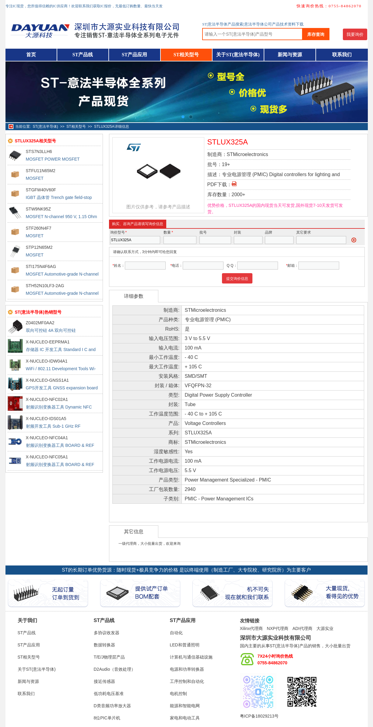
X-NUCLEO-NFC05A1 (47, 456)
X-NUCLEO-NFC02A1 (47, 399)
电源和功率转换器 (187, 669)
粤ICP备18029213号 (259, 716)
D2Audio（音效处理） (115, 669)
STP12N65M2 (39, 247)
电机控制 (178, 693)
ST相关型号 (186, 54)
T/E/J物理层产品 (109, 657)
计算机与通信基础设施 (191, 657)
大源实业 (324, 628)
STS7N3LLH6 (39, 151)
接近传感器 (104, 681)
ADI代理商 (302, 628)
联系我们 (342, 54)
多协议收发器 (106, 632)
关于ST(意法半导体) (237, 54)
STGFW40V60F (41, 189)
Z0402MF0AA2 (40, 322)
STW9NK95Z (38, 209)
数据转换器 (104, 644)
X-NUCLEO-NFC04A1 (47, 437)
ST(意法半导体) (45, 126)
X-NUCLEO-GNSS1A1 (47, 380)
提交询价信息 (237, 279)
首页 (31, 54)
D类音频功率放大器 (112, 705)
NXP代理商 (277, 628)
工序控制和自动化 (187, 681)
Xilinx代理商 (251, 628)
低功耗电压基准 (109, 693)
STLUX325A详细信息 (111, 126)
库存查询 (315, 34)
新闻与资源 (290, 54)
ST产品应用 (134, 54)
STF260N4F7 (38, 228)
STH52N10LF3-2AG (45, 285)
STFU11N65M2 (40, 170)
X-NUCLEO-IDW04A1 (47, 361)
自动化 (176, 632)
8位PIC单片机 (107, 717)
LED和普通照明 (184, 644)
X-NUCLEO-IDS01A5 (46, 418)
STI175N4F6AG (41, 266)
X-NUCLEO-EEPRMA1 (48, 341)
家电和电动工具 (185, 717)
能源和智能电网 (185, 705)
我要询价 (355, 34)
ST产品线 (82, 54)
